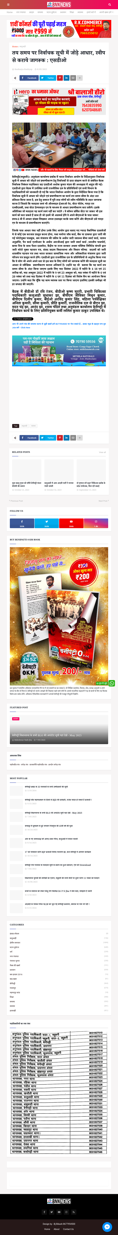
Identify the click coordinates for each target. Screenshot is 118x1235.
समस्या (40, 12)
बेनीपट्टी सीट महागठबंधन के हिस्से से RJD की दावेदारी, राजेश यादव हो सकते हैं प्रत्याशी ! (58, 800)
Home (10, 12)
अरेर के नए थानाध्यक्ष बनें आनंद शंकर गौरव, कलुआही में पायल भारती (51, 839)
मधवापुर (59, 988)
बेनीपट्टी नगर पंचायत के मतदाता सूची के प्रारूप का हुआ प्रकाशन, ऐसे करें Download (58, 865)
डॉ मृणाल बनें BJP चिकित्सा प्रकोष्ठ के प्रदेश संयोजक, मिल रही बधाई (91, 485)
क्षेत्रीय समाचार (59, 942)
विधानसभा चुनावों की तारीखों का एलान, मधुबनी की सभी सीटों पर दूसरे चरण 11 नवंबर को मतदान (62, 878)
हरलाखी (59, 1010)
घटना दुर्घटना (52, 12)
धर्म (59, 951)
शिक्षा (72, 12)
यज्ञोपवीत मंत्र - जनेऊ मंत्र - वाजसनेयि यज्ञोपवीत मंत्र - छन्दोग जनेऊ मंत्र (35, 764)
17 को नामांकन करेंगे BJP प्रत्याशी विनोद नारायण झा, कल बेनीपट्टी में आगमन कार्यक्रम (58, 852)
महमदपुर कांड (59, 992)
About (56, 1229)
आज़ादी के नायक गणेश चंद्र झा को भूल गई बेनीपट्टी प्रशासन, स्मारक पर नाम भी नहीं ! (57, 904)
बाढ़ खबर (59, 979)
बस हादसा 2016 (59, 974)
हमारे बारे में (91, 12)
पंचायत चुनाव (59, 960)
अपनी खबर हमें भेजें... (108, 12)
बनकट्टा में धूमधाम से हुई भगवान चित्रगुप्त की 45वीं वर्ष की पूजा (49, 826)
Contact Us (68, 1229)
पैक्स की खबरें (59, 965)
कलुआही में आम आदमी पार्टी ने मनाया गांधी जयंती (58, 485)
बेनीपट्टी (59, 983)
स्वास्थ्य (80, 12)
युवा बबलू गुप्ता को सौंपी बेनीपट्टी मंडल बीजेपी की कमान (26, 485)
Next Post (103, 501)
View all (102, 452)
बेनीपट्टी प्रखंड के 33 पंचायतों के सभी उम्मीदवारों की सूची (46, 787)
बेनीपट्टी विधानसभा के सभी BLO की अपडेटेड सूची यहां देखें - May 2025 (47, 736)
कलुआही (23, 47)
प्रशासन (63, 12)
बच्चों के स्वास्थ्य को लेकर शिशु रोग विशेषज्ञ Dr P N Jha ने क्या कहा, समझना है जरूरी (58, 891)
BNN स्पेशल (59, 933)
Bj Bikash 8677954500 (64, 1224)
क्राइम (31, 12)
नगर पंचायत (21, 12)
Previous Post (17, 501)
